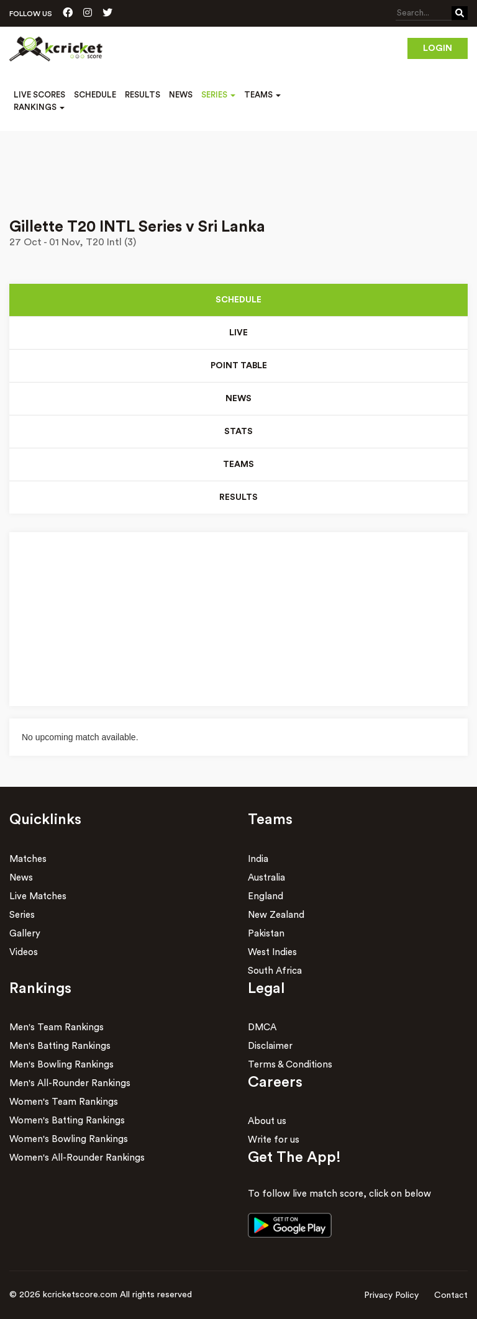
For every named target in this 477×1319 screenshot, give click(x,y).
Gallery (24, 933)
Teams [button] (262, 95)
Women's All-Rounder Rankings (77, 1158)
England (265, 896)
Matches (28, 859)
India (258, 859)
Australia (266, 877)
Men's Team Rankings (56, 1027)
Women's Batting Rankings (67, 1120)
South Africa (275, 971)
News (181, 95)
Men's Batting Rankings (60, 1046)
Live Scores (39, 95)
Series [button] (218, 95)
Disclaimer (270, 1046)
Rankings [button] (39, 107)
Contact (451, 1295)
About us (267, 1121)
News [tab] (238, 398)
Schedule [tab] (238, 300)
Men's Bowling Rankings (61, 1064)
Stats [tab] (238, 431)
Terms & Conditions (290, 1064)
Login (437, 48)
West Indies (272, 952)
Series (22, 915)
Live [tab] (238, 333)
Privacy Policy (391, 1295)
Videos (23, 952)
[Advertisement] (238, 166)
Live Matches (37, 896)
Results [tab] (238, 497)
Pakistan (266, 933)
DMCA (262, 1027)
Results (142, 95)
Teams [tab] (238, 464)
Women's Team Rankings (63, 1102)
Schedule (95, 95)
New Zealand (276, 915)
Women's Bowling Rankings (68, 1139)
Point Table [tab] (239, 365)
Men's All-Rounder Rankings (69, 1083)
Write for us (273, 1139)
